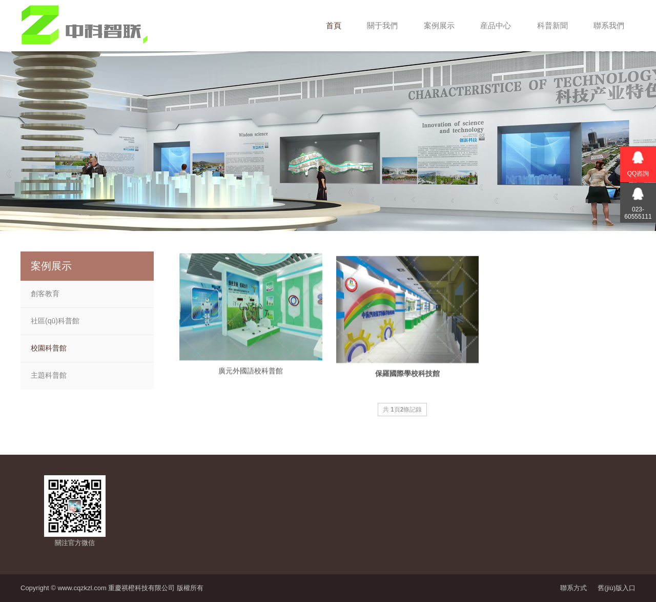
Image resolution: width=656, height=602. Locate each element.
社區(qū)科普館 (55, 321)
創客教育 (45, 293)
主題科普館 (49, 375)
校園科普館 (49, 348)
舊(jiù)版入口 (617, 588)
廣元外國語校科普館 (250, 377)
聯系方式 (573, 588)
